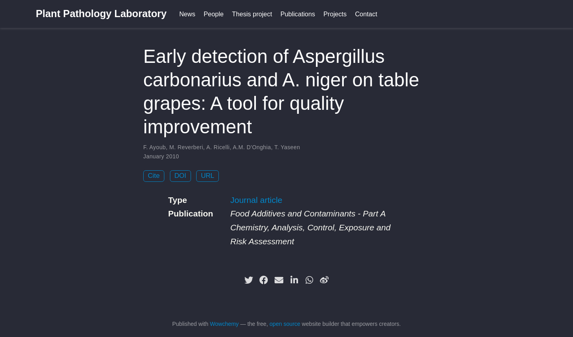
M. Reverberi (186, 147)
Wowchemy (224, 324)
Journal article (256, 200)
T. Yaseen (287, 147)
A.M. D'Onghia (252, 147)
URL (207, 175)
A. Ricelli (218, 147)
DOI (180, 175)
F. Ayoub (154, 147)
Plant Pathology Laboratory (101, 13)
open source (284, 324)
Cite (154, 175)
